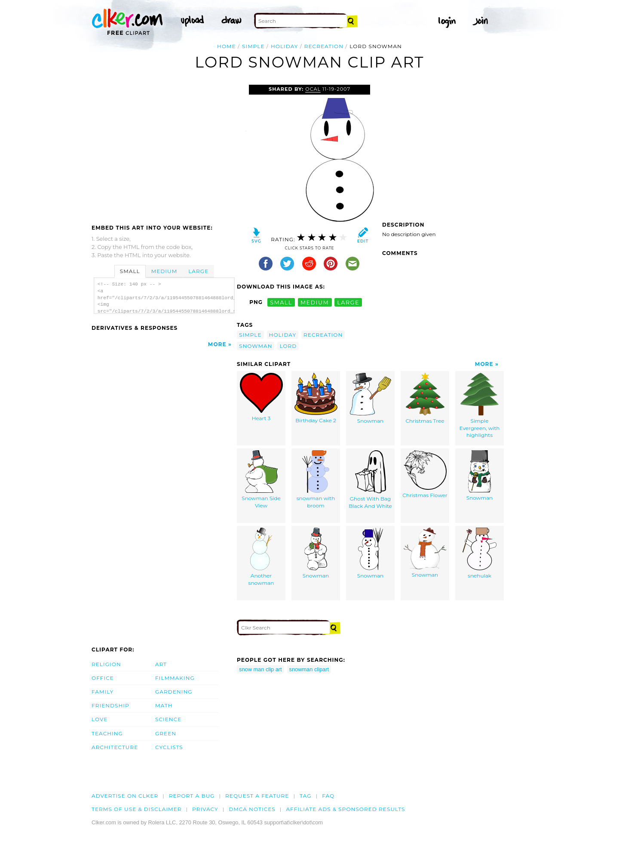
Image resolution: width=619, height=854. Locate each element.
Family (102, 691)
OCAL (313, 89)
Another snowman (261, 557)
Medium (164, 271)
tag (305, 796)
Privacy (205, 809)
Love (99, 719)
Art (161, 664)
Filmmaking (175, 678)
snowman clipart (309, 669)
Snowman (370, 398)
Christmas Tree (425, 398)
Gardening (174, 691)
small (281, 302)
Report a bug (192, 796)
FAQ (328, 796)
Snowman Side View (261, 479)
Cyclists (169, 747)
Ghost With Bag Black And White (370, 479)
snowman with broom (316, 479)
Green (165, 733)
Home (226, 46)
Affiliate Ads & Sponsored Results (345, 809)
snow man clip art (260, 669)
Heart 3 (261, 397)
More (217, 344)
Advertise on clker (125, 796)
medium (314, 302)
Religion (106, 664)
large (348, 302)
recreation (323, 46)
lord (288, 346)
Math (164, 705)
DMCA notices (252, 809)
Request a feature (257, 796)
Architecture (115, 747)
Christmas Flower (424, 474)
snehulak (479, 553)
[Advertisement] (164, 149)
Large (198, 271)
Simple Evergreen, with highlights (480, 405)
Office (103, 678)
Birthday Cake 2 (315, 398)
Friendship (110, 705)
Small (130, 271)
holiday (284, 46)
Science (168, 719)
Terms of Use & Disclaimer (137, 809)
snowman (255, 346)
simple (253, 46)
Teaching (107, 733)
